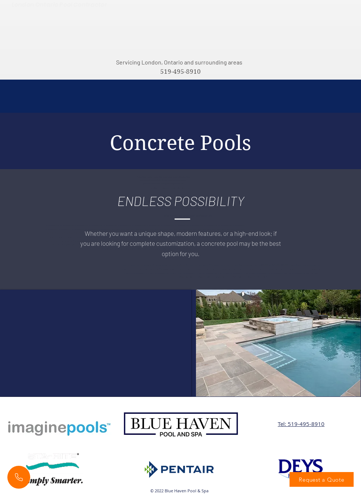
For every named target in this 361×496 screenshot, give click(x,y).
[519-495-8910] (180, 71)
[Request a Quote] (322, 479)
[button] (278, 343)
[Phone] (18, 477)
